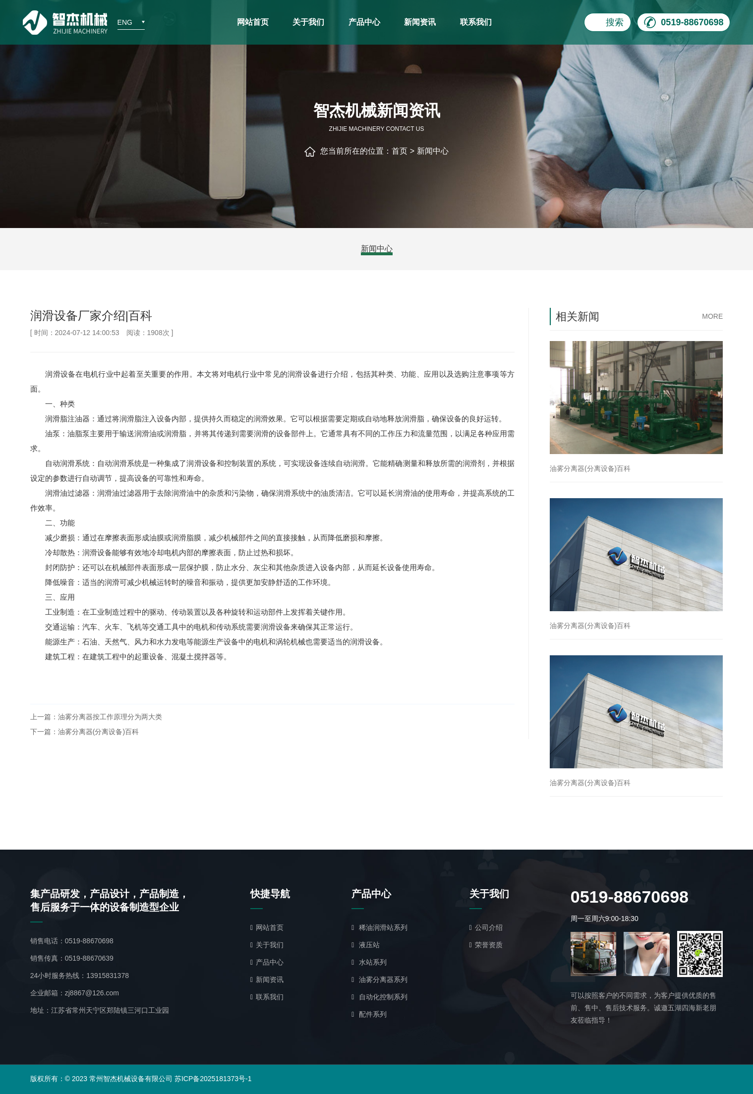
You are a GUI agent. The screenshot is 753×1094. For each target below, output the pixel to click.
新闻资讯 (420, 22)
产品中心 (364, 22)
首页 (399, 151)
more (712, 316)
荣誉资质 (486, 945)
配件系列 (369, 1014)
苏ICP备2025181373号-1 (213, 1079)
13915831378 (107, 975)
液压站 (365, 945)
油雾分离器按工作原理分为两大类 (110, 717)
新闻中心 (433, 151)
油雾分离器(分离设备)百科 (98, 732)
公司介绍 (486, 927)
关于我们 (308, 22)
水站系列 (369, 962)
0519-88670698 (89, 941)
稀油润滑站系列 (379, 927)
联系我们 (476, 22)
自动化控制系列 (379, 997)
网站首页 (253, 22)
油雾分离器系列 (379, 979)
